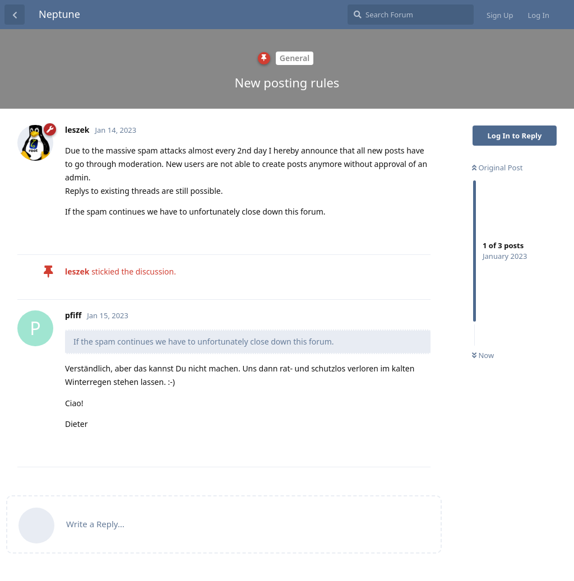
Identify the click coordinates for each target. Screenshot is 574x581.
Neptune (59, 14)
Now (483, 355)
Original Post (497, 167)
